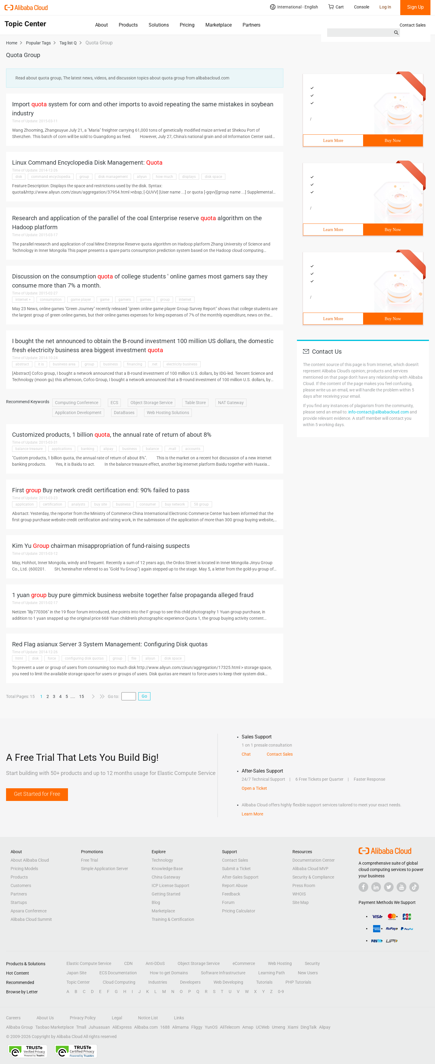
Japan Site (76, 972)
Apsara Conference (29, 910)
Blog (156, 902)
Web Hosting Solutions (168, 412)
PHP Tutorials (298, 982)
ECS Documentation (118, 972)
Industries (157, 982)
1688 (165, 1027)
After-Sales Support (240, 877)
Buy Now (393, 140)
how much (164, 177)
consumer (148, 504)
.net (154, 364)
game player (81, 299)
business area (64, 364)
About (101, 25)
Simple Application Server (104, 868)
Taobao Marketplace (54, 1027)
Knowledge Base (167, 868)
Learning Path (271, 972)
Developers (190, 982)
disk (18, 177)
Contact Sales (413, 25)
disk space (213, 177)
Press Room (303, 885)
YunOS (211, 1027)
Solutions (159, 25)
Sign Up (415, 7)
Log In (385, 7)
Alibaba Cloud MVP (310, 868)
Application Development (78, 412)
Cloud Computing (119, 982)
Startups (19, 902)
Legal (117, 1017)
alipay (108, 449)
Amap (247, 1027)
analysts (78, 504)
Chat (246, 754)
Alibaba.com (146, 1027)
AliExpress (122, 1027)
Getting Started (166, 894)
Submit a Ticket (236, 868)
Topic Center (78, 982)
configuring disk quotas (84, 658)
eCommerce (244, 963)
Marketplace (218, 25)
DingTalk (309, 1027)
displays (189, 177)
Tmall (81, 1027)
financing (134, 364)
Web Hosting (280, 963)
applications (62, 449)
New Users (308, 972)
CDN (128, 963)
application (24, 504)
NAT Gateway (231, 402)
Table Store (195, 402)
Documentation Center (313, 860)
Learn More (333, 140)
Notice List (148, 1017)
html (19, 658)
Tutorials (264, 982)
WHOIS (299, 894)
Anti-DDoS (155, 963)
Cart (336, 6)
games (145, 299)
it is (41, 364)
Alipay (324, 1027)
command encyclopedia (50, 177)
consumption (51, 299)
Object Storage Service (151, 402)
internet (185, 299)
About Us (45, 1017)
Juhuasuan (99, 1027)
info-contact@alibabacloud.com (378, 412)
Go (144, 696)
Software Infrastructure (223, 972)
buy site (100, 504)
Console (361, 7)
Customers (21, 885)
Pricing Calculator (238, 910)
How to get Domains (169, 972)
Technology (162, 860)
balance (152, 449)
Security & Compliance (313, 877)
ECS (114, 402)
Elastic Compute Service (88, 963)
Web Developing (228, 982)
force (52, 658)
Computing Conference (76, 402)
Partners (251, 25)
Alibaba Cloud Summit (31, 919)
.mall (172, 449)
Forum (228, 902)
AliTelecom (230, 1027)
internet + (23, 299)
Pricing (187, 25)
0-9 (281, 991)
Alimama (180, 1027)
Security (312, 963)
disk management (113, 177)
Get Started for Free (37, 794)
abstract (22, 364)
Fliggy (196, 1027)
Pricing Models (24, 868)
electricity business (181, 364)
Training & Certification (173, 919)
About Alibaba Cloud (30, 860)
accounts (192, 449)
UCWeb (262, 1027)
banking (87, 449)
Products (128, 25)
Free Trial (89, 860)
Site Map (300, 902)
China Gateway (166, 877)
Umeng (278, 1027)
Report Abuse (234, 885)
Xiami (293, 1027)
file (133, 658)
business (110, 364)
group (84, 177)
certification (52, 504)
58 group (201, 504)
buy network (175, 504)
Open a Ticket (254, 788)
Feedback (231, 894)
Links (179, 1017)
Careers (13, 1017)
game (104, 299)
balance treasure (29, 449)
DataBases (124, 412)
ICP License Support (170, 885)
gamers (124, 299)
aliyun (142, 177)
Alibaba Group (19, 1027)
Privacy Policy (83, 1017)
